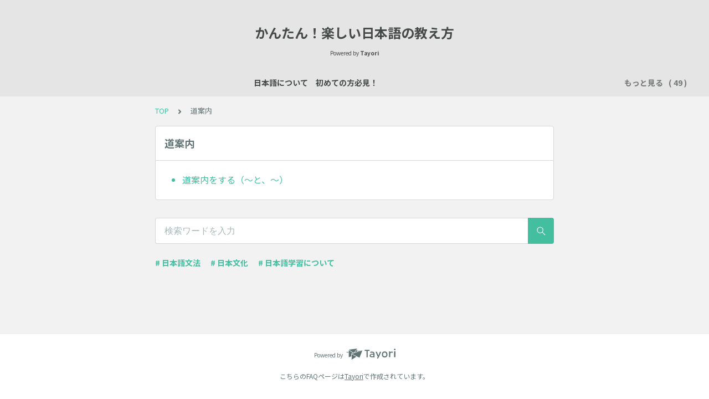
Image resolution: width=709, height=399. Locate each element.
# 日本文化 (229, 262)
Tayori (354, 376)
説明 (323, 82)
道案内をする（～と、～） (235, 179)
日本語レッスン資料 (219, 82)
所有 (463, 82)
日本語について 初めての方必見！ (106, 82)
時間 (579, 82)
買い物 (428, 82)
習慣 (548, 82)
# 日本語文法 (178, 262)
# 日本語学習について (296, 262)
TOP (162, 110)
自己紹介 (284, 82)
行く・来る (505, 82)
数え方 (389, 82)
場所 (354, 82)
